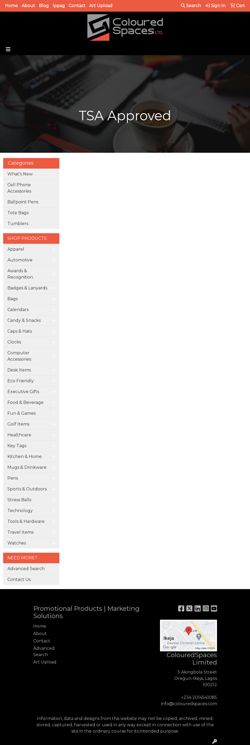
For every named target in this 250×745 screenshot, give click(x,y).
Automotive (19, 259)
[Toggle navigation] (8, 49)
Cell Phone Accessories (19, 188)
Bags (12, 298)
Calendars (18, 309)
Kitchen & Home (24, 456)
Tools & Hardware (26, 521)
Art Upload (100, 5)
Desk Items (19, 369)
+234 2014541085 (199, 697)
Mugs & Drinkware (26, 467)
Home (11, 5)
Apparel (15, 249)
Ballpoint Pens (22, 201)
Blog (44, 5)
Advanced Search (26, 568)
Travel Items (20, 532)
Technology (20, 510)
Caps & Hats (19, 331)
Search (191, 5)
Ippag (59, 5)
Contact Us (19, 579)
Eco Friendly (20, 380)
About (28, 5)
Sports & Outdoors (27, 488)
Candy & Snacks (24, 320)
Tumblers (17, 223)
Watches (16, 543)
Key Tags (16, 445)
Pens (12, 478)
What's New (20, 173)
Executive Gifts (23, 391)
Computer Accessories (19, 356)
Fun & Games (21, 413)
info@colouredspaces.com (189, 703)
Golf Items (18, 424)
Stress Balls (19, 499)
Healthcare (19, 434)
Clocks (14, 342)
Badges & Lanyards (27, 287)
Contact (77, 5)
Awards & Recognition (20, 274)
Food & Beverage (25, 402)
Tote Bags (18, 212)
